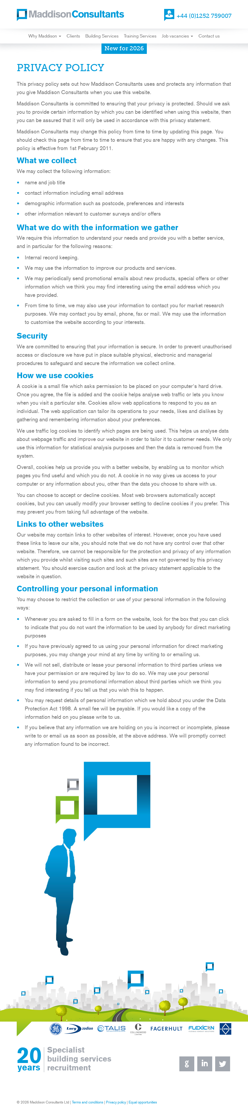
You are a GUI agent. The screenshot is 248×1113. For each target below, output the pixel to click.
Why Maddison (44, 36)
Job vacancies (177, 36)
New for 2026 (124, 49)
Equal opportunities (143, 1102)
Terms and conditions (87, 1102)
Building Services (101, 36)
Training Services (140, 36)
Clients (73, 36)
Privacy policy (116, 1102)
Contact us (209, 36)
